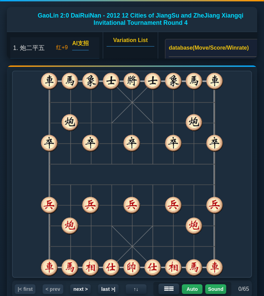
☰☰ (169, 289)
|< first (25, 289)
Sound (215, 289)
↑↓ (135, 289)
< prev (52, 289)
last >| (108, 289)
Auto (192, 289)
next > (80, 289)
